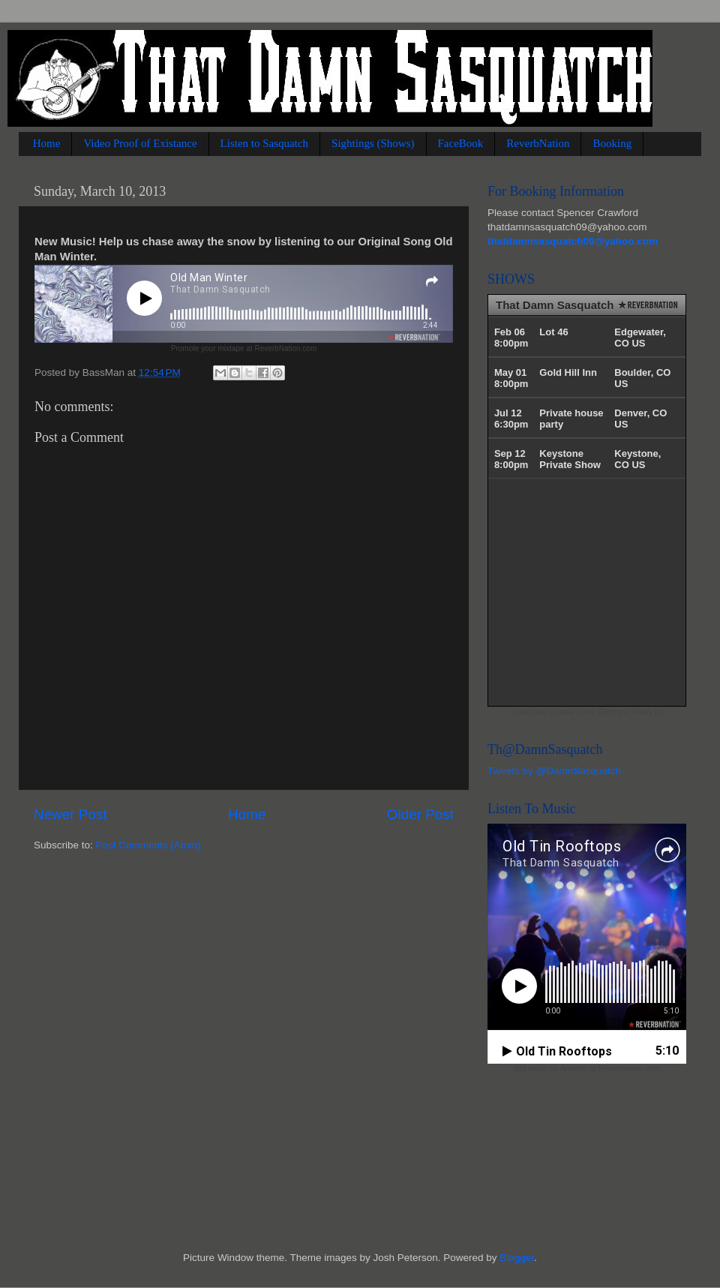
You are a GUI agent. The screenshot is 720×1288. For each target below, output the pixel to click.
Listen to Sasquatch (264, 143)
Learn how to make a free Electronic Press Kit (587, 712)
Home (47, 143)
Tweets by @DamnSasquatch (554, 770)
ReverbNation (537, 143)
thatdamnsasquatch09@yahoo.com (573, 241)
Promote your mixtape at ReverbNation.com (244, 348)
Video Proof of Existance (139, 143)
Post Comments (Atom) (148, 845)
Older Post (420, 814)
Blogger (517, 1257)
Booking (612, 143)
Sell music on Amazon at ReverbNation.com (587, 1068)
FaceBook (461, 143)
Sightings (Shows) (373, 143)
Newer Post (70, 814)
